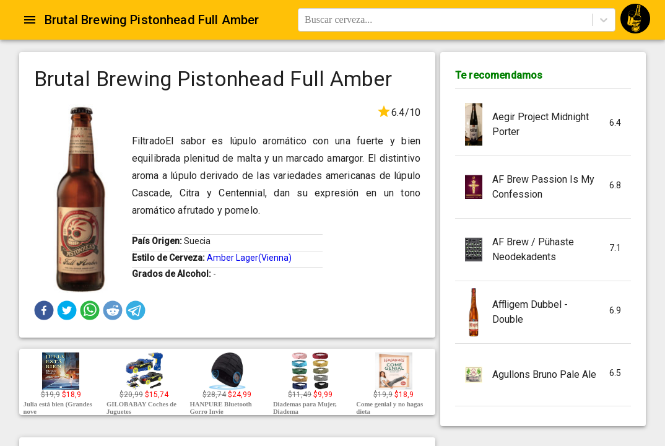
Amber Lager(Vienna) (249, 258)
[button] (44, 310)
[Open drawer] (30, 20)
